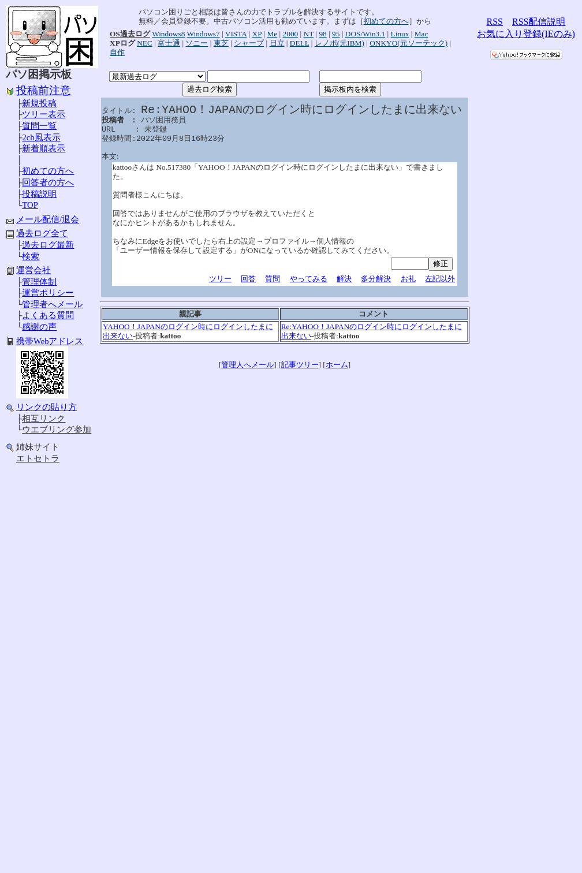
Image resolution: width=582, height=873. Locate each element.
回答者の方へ (48, 182)
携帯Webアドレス (50, 341)
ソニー (196, 43)
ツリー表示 (43, 114)
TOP (30, 205)
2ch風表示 (41, 137)
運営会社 (33, 270)
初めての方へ (48, 171)
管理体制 (39, 281)
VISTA (236, 33)
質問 (272, 278)
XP (257, 33)
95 (335, 33)
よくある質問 (48, 315)
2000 (291, 33)
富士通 (169, 43)
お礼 (408, 278)
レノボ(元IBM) (339, 43)
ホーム (337, 364)
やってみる (308, 278)
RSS (495, 22)
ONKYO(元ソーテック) (408, 43)
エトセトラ (37, 458)
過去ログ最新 (48, 244)
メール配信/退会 (47, 219)
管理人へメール (247, 364)
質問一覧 (39, 125)
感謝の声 (39, 326)
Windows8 (168, 33)
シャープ (249, 43)
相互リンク (43, 418)
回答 (248, 278)
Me (272, 33)
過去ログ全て (42, 233)
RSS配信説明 (538, 22)
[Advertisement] (52, 651)
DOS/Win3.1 (365, 33)
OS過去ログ (130, 33)
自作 (117, 52)
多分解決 (376, 278)
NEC (144, 43)
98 (322, 33)
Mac (421, 33)
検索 (30, 256)
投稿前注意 (43, 90)
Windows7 (202, 33)
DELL (299, 43)
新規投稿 (39, 103)
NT (309, 33)
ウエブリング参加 (56, 429)
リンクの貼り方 (46, 407)
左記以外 (440, 278)
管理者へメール (52, 304)
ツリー (220, 278)
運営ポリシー (48, 292)
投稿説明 (39, 194)
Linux (400, 33)
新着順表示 (43, 148)
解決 (344, 278)
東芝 (221, 43)
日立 (277, 43)
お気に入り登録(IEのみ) (526, 34)
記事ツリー (300, 364)
